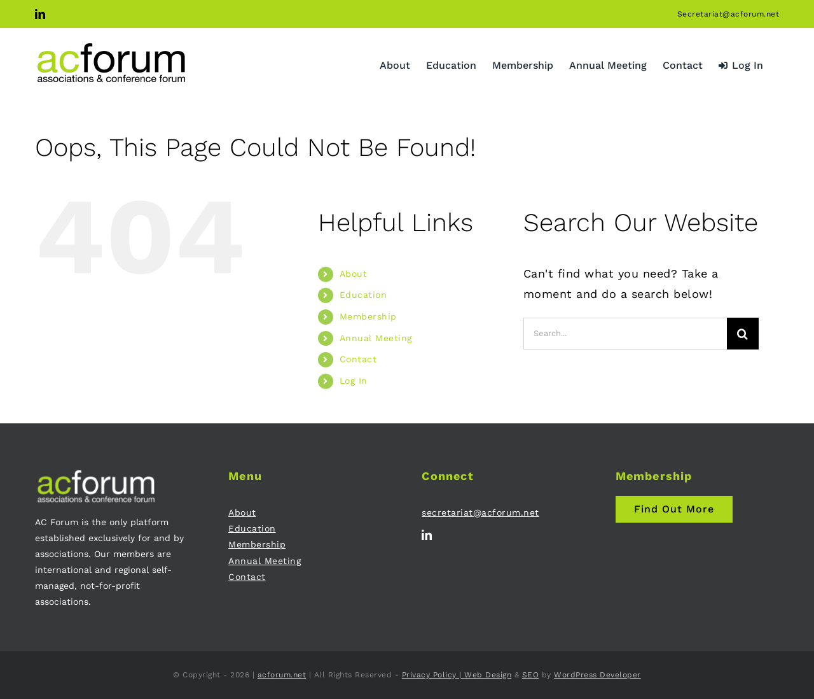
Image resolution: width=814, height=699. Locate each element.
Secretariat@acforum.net (728, 14)
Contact (358, 359)
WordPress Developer (597, 674)
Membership (368, 316)
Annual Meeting (376, 338)
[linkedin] (427, 535)
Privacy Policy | (433, 674)
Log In (354, 381)
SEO (530, 674)
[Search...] (625, 334)
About (354, 274)
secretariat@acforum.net (480, 512)
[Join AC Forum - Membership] (674, 509)
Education (363, 295)
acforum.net (282, 674)
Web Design (487, 674)
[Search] (743, 334)
